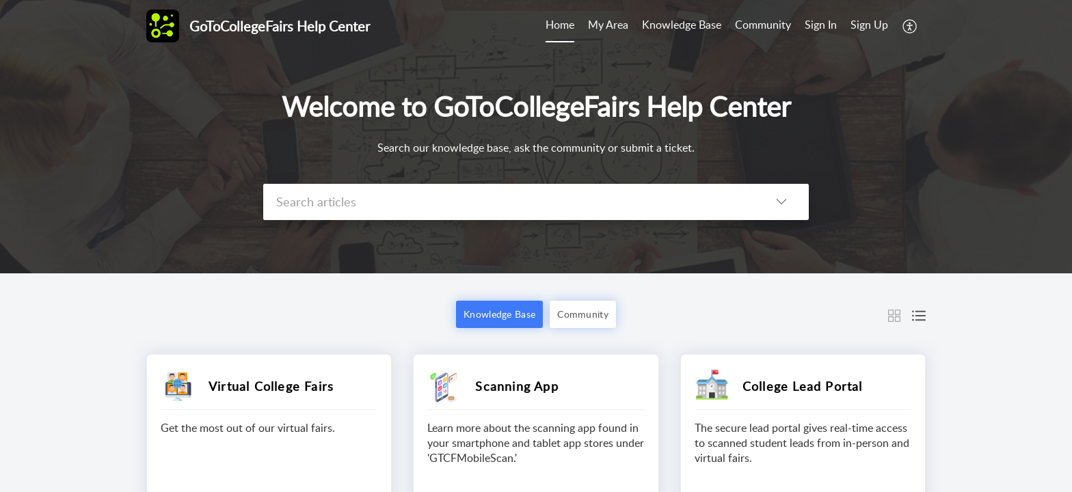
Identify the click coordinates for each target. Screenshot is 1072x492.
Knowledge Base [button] (499, 314)
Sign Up (869, 24)
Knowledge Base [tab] (681, 24)
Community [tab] (763, 24)
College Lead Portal (802, 386)
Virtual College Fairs (271, 386)
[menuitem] (821, 26)
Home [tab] (560, 24)
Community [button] (582, 314)
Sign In (821, 24)
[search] (508, 202)
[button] (910, 26)
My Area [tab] (608, 24)
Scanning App (516, 386)
